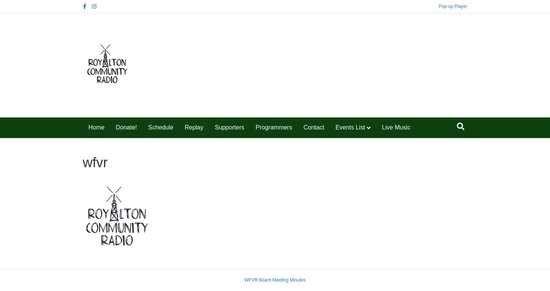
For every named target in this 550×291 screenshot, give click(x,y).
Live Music (396, 127)
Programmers (274, 127)
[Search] (460, 126)
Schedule (160, 127)
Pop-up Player (452, 6)
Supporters (229, 127)
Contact (313, 127)
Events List (350, 127)
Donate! (126, 127)
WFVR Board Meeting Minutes (274, 280)
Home (97, 127)
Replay (194, 127)
